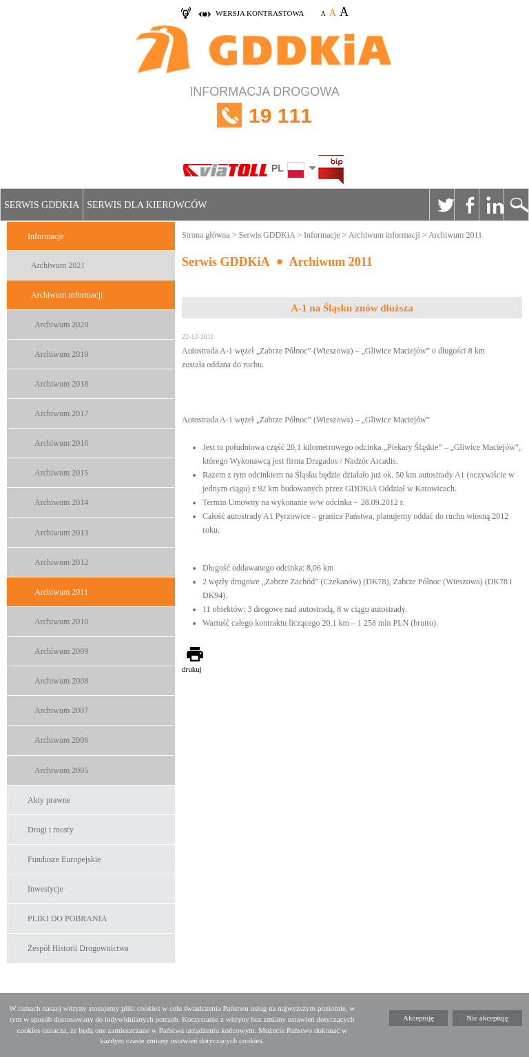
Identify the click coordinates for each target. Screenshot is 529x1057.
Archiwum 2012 (61, 562)
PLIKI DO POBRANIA (67, 918)
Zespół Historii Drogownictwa (78, 948)
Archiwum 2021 (58, 265)
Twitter (441, 204)
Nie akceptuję (487, 1018)
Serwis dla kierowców (147, 205)
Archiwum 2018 (61, 384)
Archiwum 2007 (61, 710)
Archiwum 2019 (61, 354)
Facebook (466, 204)
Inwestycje (45, 889)
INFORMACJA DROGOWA (264, 115)
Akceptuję (418, 1018)
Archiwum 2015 (61, 473)
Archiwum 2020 (61, 324)
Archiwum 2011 (61, 592)
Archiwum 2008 (61, 681)
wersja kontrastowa (260, 13)
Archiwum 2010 (61, 621)
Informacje (46, 236)
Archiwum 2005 (61, 770)
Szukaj (516, 204)
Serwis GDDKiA (41, 205)
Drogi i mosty (51, 829)
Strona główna (206, 235)
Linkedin (491, 204)
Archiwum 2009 (61, 651)
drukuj (192, 669)
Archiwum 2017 (61, 413)
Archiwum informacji (67, 295)
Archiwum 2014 (61, 502)
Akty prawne (49, 800)
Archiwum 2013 (61, 532)
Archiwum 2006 (61, 740)
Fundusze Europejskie (64, 859)
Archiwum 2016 (61, 443)
